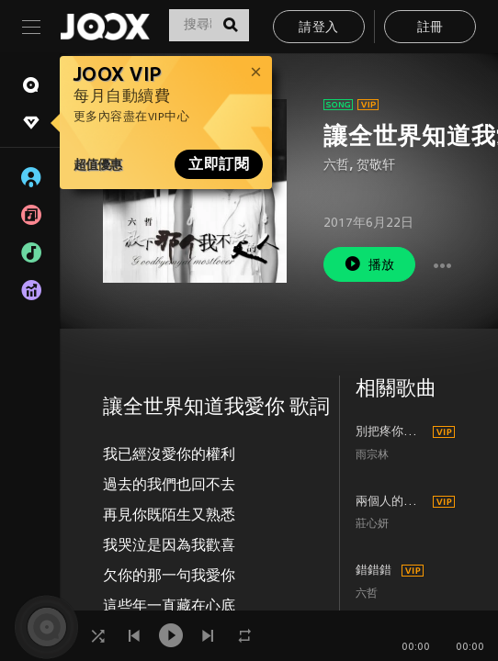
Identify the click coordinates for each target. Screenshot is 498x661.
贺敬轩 (376, 166)
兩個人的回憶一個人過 (391, 502)
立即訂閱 (218, 164)
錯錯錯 (373, 571)
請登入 (318, 28)
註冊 (430, 28)
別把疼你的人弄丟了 (391, 432)
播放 (369, 264)
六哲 (336, 166)
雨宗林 (372, 456)
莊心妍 (372, 525)
